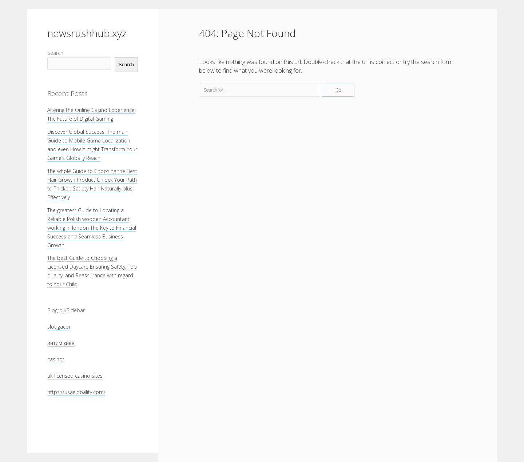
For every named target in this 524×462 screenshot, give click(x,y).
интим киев (61, 343)
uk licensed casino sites (75, 375)
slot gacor (59, 326)
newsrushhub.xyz (87, 33)
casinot (55, 359)
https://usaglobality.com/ (76, 392)
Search (55, 52)
